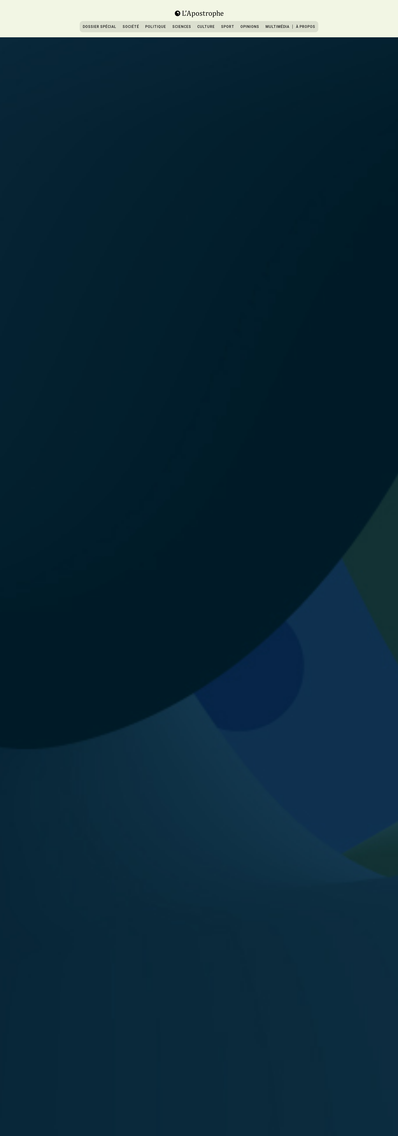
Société (131, 27)
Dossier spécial (99, 27)
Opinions (249, 27)
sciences (181, 27)
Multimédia (277, 27)
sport (227, 27)
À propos (305, 27)
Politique (155, 27)
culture (206, 27)
